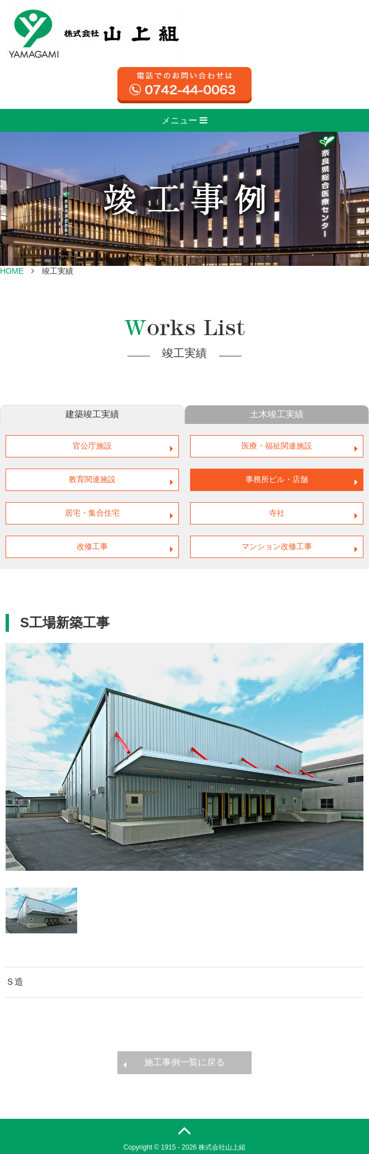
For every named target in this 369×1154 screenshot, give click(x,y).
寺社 (277, 512)
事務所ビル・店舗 (276, 479)
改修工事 (92, 546)
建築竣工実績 (92, 414)
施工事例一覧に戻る (184, 1062)
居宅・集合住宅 (92, 512)
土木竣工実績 (277, 414)
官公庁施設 (92, 445)
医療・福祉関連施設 (277, 445)
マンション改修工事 (277, 546)
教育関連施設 (92, 479)
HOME (11, 270)
